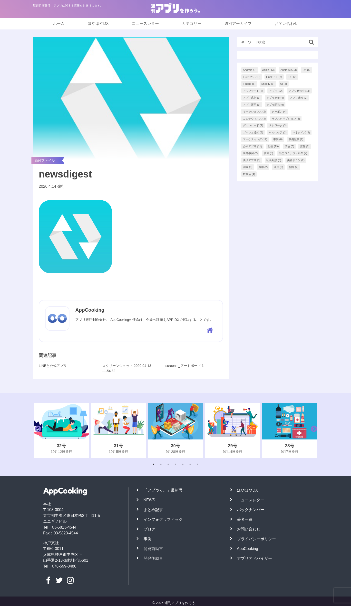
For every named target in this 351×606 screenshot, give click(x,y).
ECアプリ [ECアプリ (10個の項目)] (251, 76)
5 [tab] (182, 464)
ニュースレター (145, 23)
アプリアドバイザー (254, 558)
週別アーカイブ (238, 23)
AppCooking (247, 549)
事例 (147, 539)
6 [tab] (190, 464)
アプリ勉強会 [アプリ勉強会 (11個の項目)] (299, 90)
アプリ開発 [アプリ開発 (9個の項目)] (275, 104)
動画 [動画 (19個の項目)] (273, 146)
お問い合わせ (286, 23)
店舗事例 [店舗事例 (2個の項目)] (250, 153)
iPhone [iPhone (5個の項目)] (249, 83)
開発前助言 (153, 549)
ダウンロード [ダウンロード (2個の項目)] (253, 125)
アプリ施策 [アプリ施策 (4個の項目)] (275, 97)
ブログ (149, 529)
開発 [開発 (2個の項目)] (294, 167)
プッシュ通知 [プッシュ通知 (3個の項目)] (253, 132)
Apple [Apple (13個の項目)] (268, 69)
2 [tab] (160, 464)
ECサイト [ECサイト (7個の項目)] (274, 76)
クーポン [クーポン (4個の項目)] (279, 111)
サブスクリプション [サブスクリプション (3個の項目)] (286, 118)
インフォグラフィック (163, 519)
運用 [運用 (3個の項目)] (278, 167)
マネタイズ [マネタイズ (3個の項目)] (301, 132)
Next (312, 430)
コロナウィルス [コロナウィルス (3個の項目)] (254, 118)
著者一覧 (245, 519)
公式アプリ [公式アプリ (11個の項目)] (252, 146)
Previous (36, 430)
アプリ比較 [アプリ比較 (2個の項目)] (298, 97)
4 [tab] (175, 464)
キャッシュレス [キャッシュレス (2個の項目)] (254, 111)
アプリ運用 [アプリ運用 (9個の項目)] (252, 104)
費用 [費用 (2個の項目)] (263, 167)
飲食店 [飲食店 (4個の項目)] (249, 174)
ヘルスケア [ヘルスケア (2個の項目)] (278, 132)
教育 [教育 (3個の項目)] (268, 153)
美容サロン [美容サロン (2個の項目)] (296, 160)
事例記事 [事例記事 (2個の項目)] (296, 139)
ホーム (59, 23)
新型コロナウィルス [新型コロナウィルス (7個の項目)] (293, 153)
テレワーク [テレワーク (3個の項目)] (278, 125)
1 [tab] (153, 464)
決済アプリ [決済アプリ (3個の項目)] (252, 160)
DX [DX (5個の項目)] (307, 69)
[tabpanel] (61, 430)
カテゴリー (191, 23)
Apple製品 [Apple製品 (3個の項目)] (289, 69)
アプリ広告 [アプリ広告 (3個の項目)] (252, 97)
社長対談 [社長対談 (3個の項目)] (273, 160)
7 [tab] (197, 464)
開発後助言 (153, 558)
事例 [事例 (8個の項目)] (278, 139)
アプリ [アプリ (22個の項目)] (276, 90)
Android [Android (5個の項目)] (249, 69)
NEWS (149, 500)
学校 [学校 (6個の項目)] (289, 146)
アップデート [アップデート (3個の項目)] (253, 90)
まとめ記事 (153, 510)
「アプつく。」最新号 (163, 490)
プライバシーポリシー (256, 539)
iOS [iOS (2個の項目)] (292, 76)
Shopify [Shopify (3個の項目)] (267, 83)
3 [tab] (168, 464)
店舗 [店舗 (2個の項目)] (305, 146)
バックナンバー (250, 510)
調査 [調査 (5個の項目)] (248, 167)
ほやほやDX (98, 23)
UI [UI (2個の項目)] (283, 83)
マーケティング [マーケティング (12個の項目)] (255, 139)
